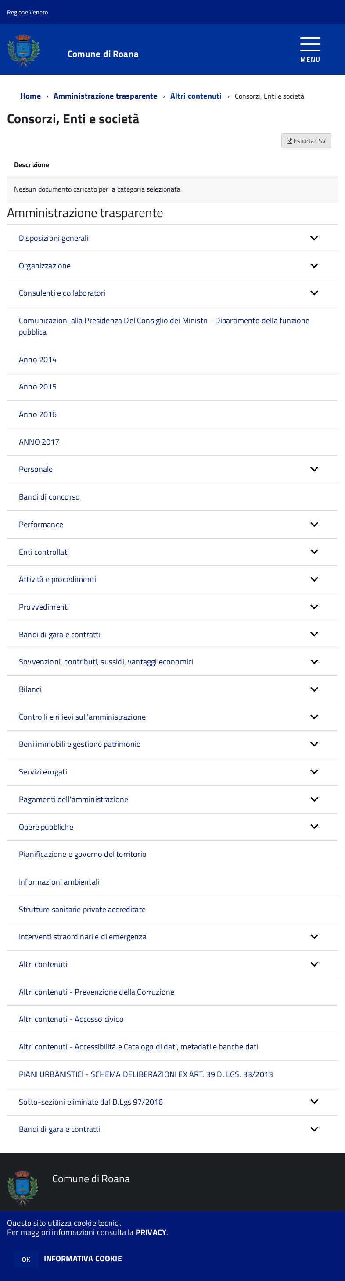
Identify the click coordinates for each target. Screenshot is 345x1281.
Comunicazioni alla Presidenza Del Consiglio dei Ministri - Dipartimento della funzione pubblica (164, 326)
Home (30, 96)
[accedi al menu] (310, 49)
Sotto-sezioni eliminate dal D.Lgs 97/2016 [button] (91, 1102)
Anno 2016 (38, 414)
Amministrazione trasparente (106, 96)
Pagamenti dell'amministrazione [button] (73, 799)
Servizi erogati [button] (43, 772)
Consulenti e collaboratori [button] (62, 293)
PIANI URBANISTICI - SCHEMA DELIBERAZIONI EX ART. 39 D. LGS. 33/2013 (146, 1074)
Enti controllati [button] (44, 552)
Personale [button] (36, 469)
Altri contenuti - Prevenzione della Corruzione (96, 992)
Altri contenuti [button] (43, 964)
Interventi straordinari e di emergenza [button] (83, 936)
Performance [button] (41, 524)
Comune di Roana (103, 53)
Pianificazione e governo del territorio (83, 854)
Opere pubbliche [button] (46, 827)
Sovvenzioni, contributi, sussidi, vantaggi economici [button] (106, 661)
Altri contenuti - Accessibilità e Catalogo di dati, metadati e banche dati (138, 1047)
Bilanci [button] (30, 689)
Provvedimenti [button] (44, 607)
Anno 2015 (38, 387)
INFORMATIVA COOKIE (83, 1258)
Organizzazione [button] (45, 265)
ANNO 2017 (39, 442)
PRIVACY (151, 1232)
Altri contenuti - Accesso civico (71, 1019)
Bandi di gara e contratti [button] (60, 634)
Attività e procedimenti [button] (57, 579)
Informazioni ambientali (59, 882)
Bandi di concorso (49, 497)
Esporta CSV (306, 140)
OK (26, 1259)
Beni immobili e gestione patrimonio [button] (80, 744)
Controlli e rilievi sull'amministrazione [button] (82, 717)
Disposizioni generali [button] (54, 238)
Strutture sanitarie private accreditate (82, 909)
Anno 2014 (38, 359)
